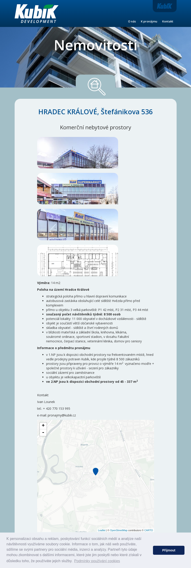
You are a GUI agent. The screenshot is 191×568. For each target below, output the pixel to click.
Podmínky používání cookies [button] (97, 561)
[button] (148, 550)
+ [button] (43, 426)
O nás (132, 21)
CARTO (148, 530)
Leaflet (102, 530)
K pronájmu (149, 21)
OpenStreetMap (119, 530)
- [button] (43, 432)
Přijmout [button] (168, 550)
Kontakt (167, 21)
